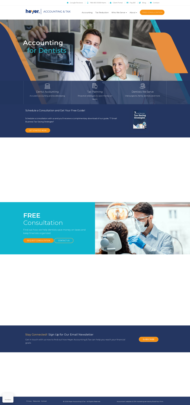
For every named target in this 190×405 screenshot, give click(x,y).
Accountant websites (124, 400)
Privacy (29, 400)
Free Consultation (152, 12)
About (132, 12)
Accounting (87, 12)
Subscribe (148, 337)
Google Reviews (67, 3)
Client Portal (111, 3)
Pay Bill (127, 3)
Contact (154, 3)
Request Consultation (38, 239)
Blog (140, 3)
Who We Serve (118, 12)
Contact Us (64, 239)
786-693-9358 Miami (90, 3)
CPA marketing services (141, 400)
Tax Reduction (102, 12)
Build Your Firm (157, 400)
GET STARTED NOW (38, 130)
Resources (37, 400)
